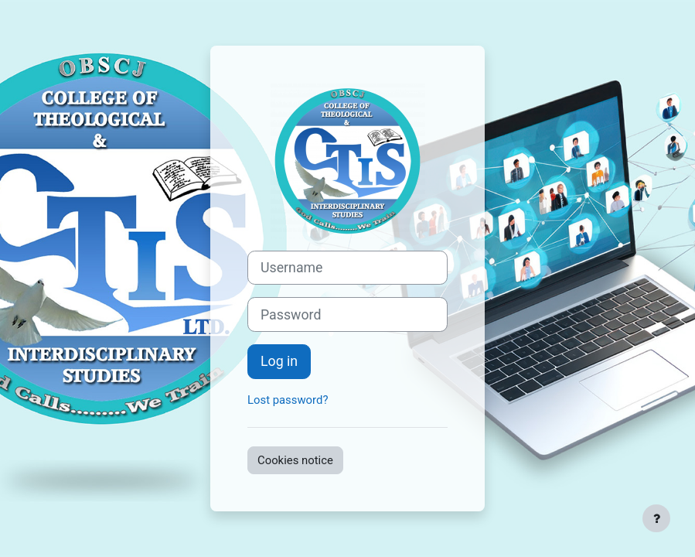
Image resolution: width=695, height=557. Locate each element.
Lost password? (287, 400)
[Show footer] (656, 518)
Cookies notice (295, 460)
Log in (279, 361)
